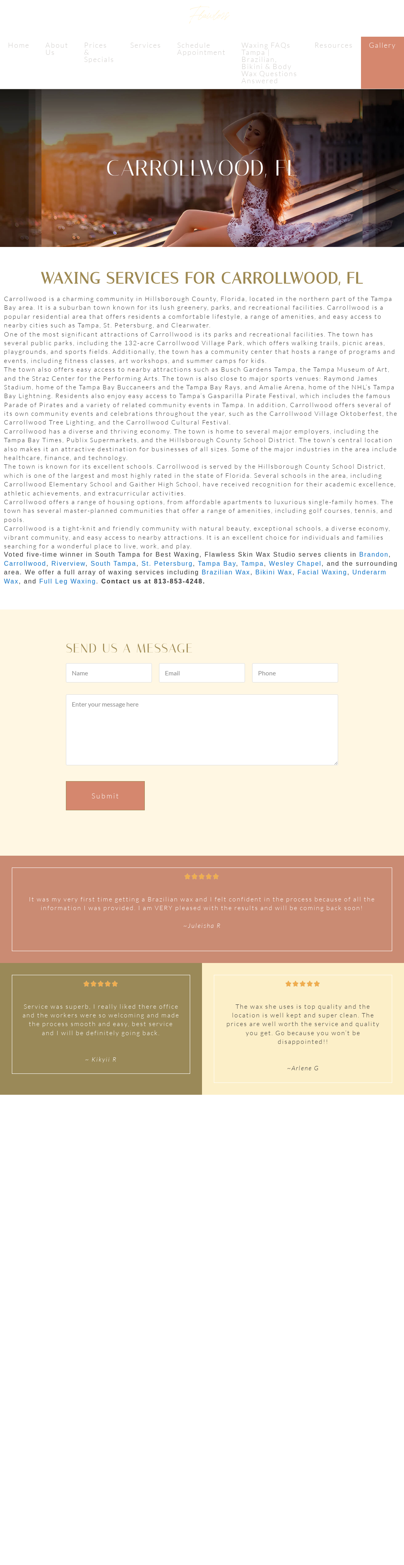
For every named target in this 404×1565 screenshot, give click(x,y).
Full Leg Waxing (67, 581)
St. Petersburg (167, 563)
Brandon (374, 554)
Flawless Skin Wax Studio (202, 21)
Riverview (68, 563)
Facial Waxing (322, 572)
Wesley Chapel (295, 563)
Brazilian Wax (226, 572)
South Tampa (114, 563)
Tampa (252, 563)
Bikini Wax (273, 572)
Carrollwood (25, 563)
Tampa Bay (217, 563)
